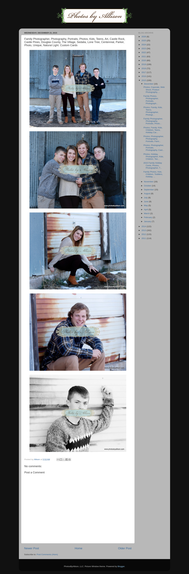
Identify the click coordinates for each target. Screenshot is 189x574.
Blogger (121, 566)
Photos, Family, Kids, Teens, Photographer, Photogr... (153, 111)
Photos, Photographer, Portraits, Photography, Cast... (153, 147)
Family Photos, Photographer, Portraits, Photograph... (151, 100)
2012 (144, 234)
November (149, 181)
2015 (144, 80)
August (147, 193)
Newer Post (31, 548)
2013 (144, 230)
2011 (144, 238)
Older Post (125, 548)
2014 (144, 226)
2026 (144, 36)
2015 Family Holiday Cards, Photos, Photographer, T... (152, 165)
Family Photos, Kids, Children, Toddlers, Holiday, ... (153, 174)
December (149, 84)
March (147, 213)
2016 (144, 76)
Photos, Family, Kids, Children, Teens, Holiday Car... (153, 130)
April (146, 209)
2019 (144, 64)
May (146, 205)
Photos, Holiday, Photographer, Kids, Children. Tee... (153, 156)
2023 (144, 48)
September (149, 189)
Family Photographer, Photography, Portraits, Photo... (153, 121)
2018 (144, 68)
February (148, 217)
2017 (144, 72)
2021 (144, 56)
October (148, 186)
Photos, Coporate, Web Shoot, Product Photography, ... (154, 89)
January (148, 221)
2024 (144, 44)
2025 (144, 40)
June (146, 201)
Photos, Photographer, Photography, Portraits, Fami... (153, 138)
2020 (144, 60)
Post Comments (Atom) (47, 554)
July (146, 197)
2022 (144, 52)
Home (78, 548)
